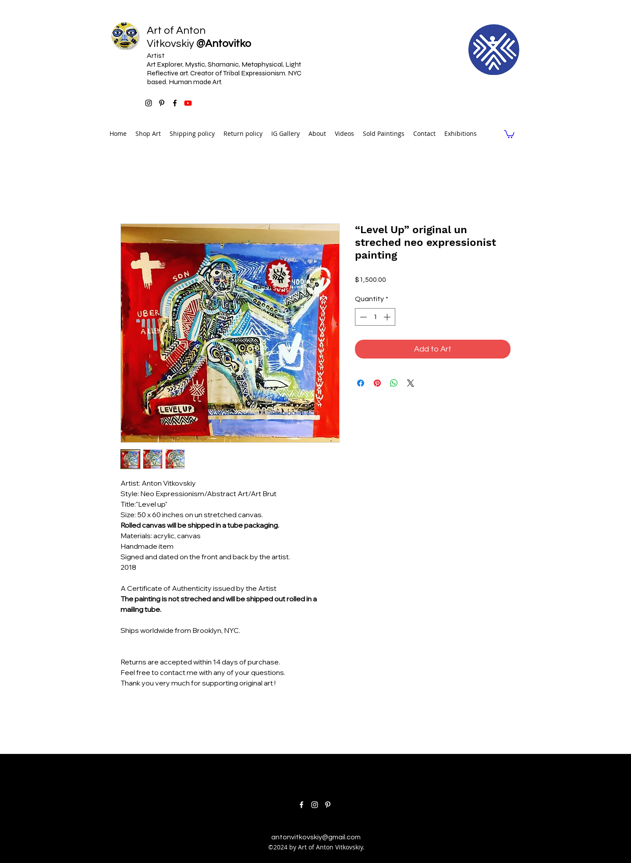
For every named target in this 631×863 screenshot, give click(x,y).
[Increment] (388, 317)
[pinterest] (161, 103)
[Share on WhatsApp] (394, 383)
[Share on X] (410, 383)
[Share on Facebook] (360, 383)
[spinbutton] (375, 317)
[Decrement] (362, 317)
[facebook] (174, 103)
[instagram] (148, 103)
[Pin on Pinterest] (377, 383)
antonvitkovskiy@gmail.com (316, 837)
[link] (509, 133)
